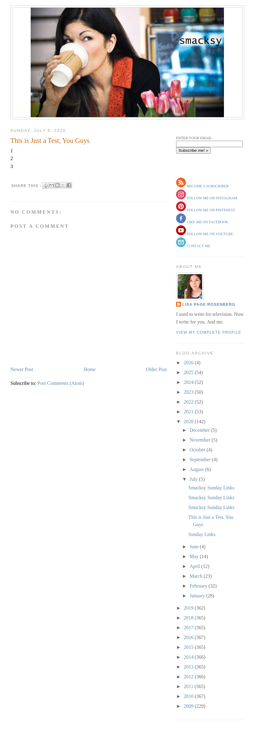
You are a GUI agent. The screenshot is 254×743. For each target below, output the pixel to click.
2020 (189, 421)
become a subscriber (207, 186)
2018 (189, 617)
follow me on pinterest (210, 210)
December (200, 430)
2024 (189, 382)
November (201, 439)
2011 (189, 686)
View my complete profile (208, 332)
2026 (189, 362)
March (197, 576)
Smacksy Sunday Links (211, 487)
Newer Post (21, 369)
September (201, 459)
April (195, 566)
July (194, 479)
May (195, 556)
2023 (189, 392)
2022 (189, 401)
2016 (189, 637)
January (198, 595)
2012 (189, 676)
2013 (189, 666)
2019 (189, 608)
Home (90, 369)
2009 (189, 706)
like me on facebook (207, 222)
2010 (189, 696)
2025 (189, 372)
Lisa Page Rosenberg (208, 304)
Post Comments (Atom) (60, 383)
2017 (189, 627)
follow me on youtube (209, 234)
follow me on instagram (211, 198)
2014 (189, 657)
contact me (198, 246)
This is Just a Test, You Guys (50, 140)
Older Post (156, 369)
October (198, 449)
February (199, 585)
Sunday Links (201, 534)
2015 (189, 647)
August (197, 469)
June (195, 546)
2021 (189, 411)
